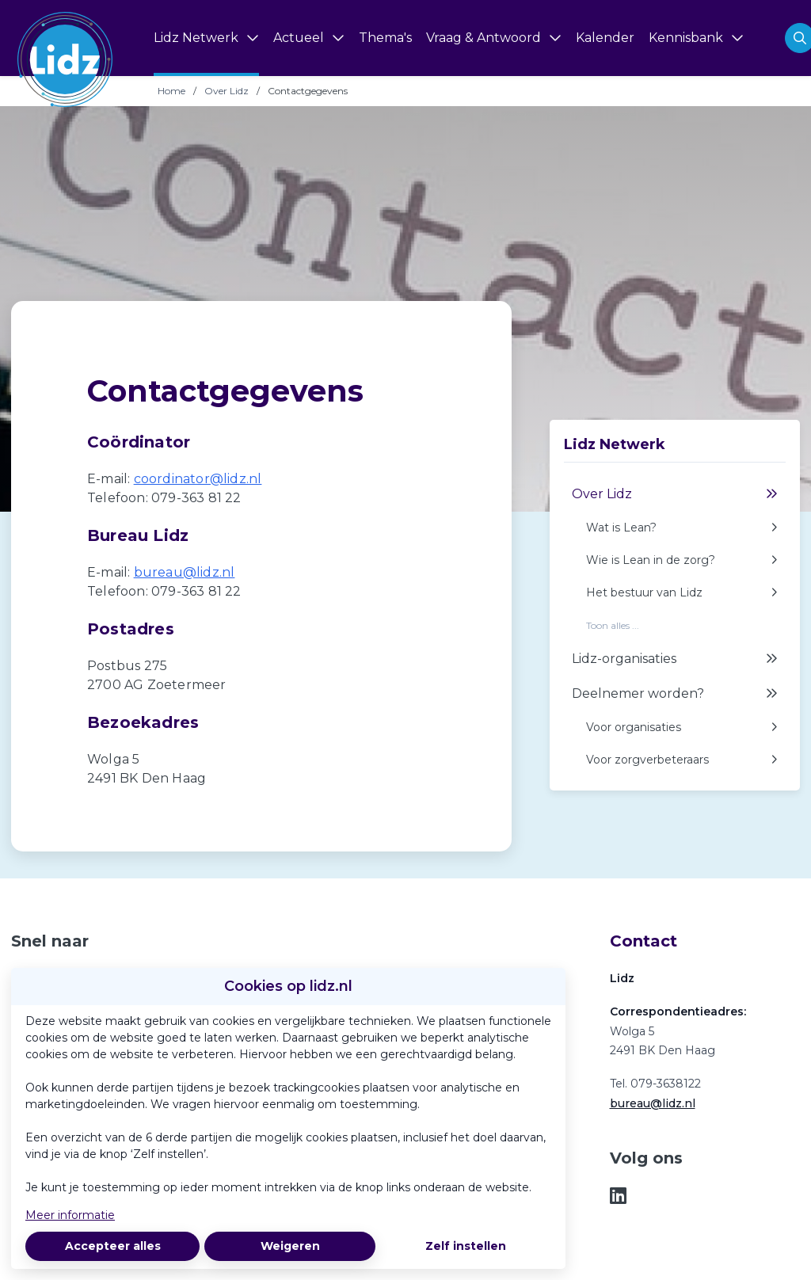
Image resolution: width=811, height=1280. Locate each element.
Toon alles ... (612, 625)
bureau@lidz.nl (184, 572)
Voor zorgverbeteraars (682, 760)
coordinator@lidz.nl (198, 478)
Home (171, 91)
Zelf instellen (465, 1246)
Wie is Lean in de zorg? (682, 560)
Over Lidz (226, 91)
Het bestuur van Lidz (682, 593)
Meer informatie (70, 1215)
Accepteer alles (113, 1246)
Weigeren (290, 1246)
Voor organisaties (682, 727)
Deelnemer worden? (675, 693)
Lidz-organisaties (675, 659)
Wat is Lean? (682, 528)
